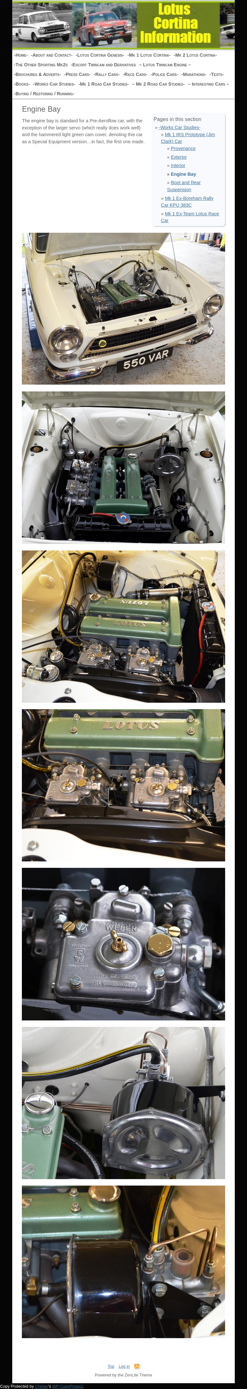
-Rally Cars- (107, 74)
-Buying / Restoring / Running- (44, 93)
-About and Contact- (51, 55)
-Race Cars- (135, 74)
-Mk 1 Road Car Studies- (103, 84)
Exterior (179, 157)
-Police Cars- (164, 74)
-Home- (21, 55)
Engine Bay (183, 174)
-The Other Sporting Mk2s (41, 64)
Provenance (183, 148)
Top (111, 1366)
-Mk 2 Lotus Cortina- (195, 55)
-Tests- (216, 74)
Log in (124, 1366)
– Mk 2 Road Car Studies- (158, 84)
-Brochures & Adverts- (37, 74)
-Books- (22, 84)
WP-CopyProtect (67, 1386)
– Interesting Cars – (208, 84)
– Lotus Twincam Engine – (165, 64)
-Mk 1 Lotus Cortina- (148, 55)
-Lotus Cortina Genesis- (100, 55)
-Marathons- (193, 74)
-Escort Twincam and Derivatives (103, 64)
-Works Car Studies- (54, 84)
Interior (178, 165)
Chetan (41, 1386)
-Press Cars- (77, 74)
